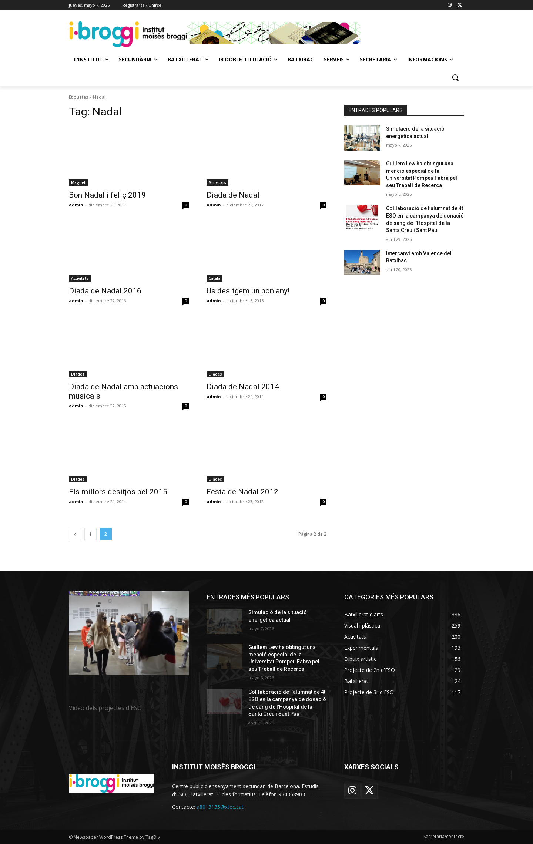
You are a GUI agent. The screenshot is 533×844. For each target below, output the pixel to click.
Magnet (78, 182)
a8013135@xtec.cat (220, 806)
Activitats (217, 182)
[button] (455, 77)
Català (214, 278)
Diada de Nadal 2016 (105, 290)
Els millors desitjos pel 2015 (118, 491)
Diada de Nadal (233, 195)
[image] (129, 633)
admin (76, 205)
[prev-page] (75, 534)
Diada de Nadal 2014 (243, 386)
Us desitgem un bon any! (248, 290)
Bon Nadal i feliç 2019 (107, 195)
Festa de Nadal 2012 (242, 491)
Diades (77, 374)
